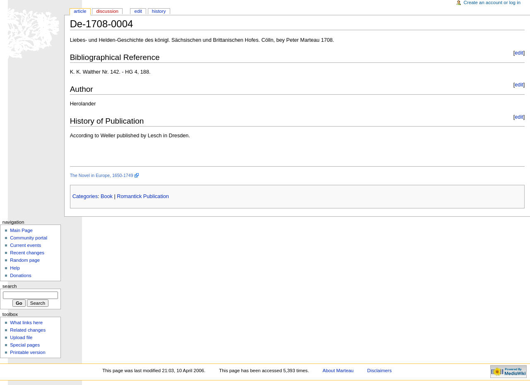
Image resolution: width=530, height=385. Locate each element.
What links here (26, 322)
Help (15, 267)
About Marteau (338, 370)
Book (107, 196)
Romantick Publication (143, 196)
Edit (138, 11)
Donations (20, 275)
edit (519, 53)
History (159, 11)
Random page (25, 260)
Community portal (28, 237)
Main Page (21, 230)
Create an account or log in (492, 2)
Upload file (21, 337)
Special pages (25, 344)
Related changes (28, 330)
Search (9, 286)
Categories (85, 196)
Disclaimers (379, 370)
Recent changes (27, 252)
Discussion (107, 11)
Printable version (27, 352)
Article (80, 11)
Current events (25, 245)
